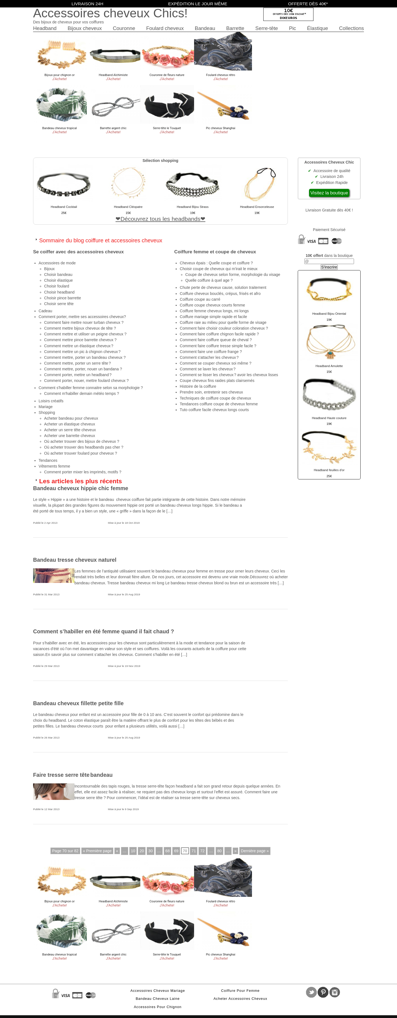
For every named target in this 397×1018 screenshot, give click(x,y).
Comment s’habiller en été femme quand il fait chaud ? (103, 631)
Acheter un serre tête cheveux (70, 430)
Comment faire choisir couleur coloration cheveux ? (224, 328)
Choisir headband (59, 292)
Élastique (317, 28)
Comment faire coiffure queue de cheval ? (216, 340)
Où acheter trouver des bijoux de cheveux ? (81, 441)
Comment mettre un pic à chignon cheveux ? (82, 351)
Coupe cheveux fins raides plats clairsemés (217, 380)
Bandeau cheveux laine (158, 999)
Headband (45, 28)
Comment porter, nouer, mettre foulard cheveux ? (86, 380)
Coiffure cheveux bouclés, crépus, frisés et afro (220, 293)
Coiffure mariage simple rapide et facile (213, 316)
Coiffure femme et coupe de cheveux (215, 251)
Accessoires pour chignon (157, 1007)
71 (194, 851)
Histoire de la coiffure (198, 386)
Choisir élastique (58, 280)
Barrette (235, 28)
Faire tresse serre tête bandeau (73, 775)
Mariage (46, 407)
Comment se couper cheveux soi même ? (215, 363)
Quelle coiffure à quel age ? (209, 280)
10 (133, 851)
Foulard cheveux (165, 28)
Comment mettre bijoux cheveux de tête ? (80, 328)
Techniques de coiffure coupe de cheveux (215, 398)
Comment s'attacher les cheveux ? (209, 357)
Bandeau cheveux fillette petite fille (78, 703)
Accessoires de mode (57, 263)
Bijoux (49, 269)
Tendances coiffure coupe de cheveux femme (219, 404)
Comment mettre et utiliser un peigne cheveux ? (85, 334)
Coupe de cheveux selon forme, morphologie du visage (232, 274)
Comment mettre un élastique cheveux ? (78, 346)
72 (202, 851)
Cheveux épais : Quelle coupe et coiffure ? (216, 263)
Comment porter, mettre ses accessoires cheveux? (82, 316)
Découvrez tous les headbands (160, 219)
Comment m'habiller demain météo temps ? (81, 393)
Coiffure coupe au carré (200, 299)
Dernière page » (255, 851)
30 (150, 851)
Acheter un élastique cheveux (69, 424)
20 (142, 851)
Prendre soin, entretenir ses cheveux (211, 392)
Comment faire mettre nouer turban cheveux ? (84, 322)
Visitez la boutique (329, 193)
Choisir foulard (56, 286)
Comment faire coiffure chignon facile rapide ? (219, 334)
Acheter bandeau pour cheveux (71, 418)
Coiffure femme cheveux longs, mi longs (214, 311)
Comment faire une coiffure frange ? (211, 351)
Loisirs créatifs (51, 401)
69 (176, 851)
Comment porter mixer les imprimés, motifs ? (82, 472)
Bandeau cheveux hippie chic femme (80, 488)
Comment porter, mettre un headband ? (78, 375)
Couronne (124, 28)
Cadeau (45, 311)
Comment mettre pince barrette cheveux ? (80, 340)
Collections (351, 28)
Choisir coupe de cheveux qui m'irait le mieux (218, 269)
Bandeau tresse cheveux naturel (74, 560)
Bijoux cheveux (85, 28)
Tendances (48, 460)
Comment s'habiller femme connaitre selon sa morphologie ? (91, 388)
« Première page (97, 851)
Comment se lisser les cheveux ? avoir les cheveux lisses (229, 375)
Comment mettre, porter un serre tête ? (77, 363)
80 (219, 851)
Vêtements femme (54, 466)
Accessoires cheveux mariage (157, 991)
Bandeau (205, 28)
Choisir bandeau (58, 274)
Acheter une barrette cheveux (69, 435)
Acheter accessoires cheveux (240, 999)
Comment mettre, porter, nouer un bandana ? (83, 369)
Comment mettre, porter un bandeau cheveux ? (85, 357)
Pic (292, 28)
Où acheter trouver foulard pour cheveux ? (80, 453)
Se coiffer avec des (78, 251)
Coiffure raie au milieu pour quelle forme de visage (223, 322)
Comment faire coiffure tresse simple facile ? (218, 346)
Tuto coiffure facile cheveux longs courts (214, 410)
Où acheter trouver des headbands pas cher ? (83, 447)
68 (167, 851)
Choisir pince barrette (62, 298)
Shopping (47, 412)
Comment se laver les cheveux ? (207, 369)
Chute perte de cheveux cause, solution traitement (223, 287)
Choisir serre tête (59, 304)
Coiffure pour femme (240, 991)
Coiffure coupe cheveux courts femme (212, 305)
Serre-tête (266, 28)
